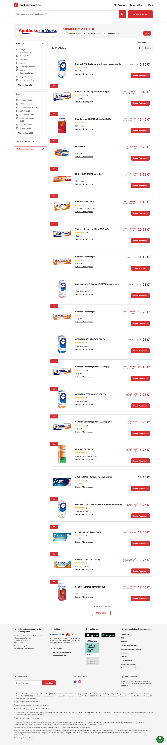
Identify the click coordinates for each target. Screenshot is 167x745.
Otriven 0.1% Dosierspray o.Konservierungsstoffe (98, 64)
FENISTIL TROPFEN (84, 449)
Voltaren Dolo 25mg (84, 201)
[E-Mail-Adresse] (28, 682)
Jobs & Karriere (126, 660)
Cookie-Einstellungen (128, 664)
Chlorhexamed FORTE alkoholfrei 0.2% (93, 119)
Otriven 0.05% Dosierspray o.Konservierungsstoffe (98, 504)
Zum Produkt (140, 268)
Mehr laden (101, 613)
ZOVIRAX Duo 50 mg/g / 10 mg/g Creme (93, 477)
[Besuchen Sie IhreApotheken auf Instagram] (79, 682)
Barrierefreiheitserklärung (130, 668)
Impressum (125, 653)
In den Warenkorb (140, 76)
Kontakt (124, 642)
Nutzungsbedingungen (129, 645)
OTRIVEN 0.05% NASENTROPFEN (90, 394)
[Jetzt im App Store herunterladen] (92, 635)
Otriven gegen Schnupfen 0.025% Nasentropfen (97, 284)
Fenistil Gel (80, 146)
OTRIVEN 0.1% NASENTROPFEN (90, 339)
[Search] (122, 14)
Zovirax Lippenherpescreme (88, 532)
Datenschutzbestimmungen (131, 649)
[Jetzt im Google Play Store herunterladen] (108, 635)
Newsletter (125, 634)
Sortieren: (142, 42)
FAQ (122, 638)
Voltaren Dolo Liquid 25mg (87, 559)
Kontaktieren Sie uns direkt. (24, 648)
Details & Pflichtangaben (84, 74)
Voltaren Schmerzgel (85, 256)
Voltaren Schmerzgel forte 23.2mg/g (92, 91)
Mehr (147, 33)
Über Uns (124, 657)
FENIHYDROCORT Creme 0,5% (89, 174)
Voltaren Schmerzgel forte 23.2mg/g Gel (93, 422)
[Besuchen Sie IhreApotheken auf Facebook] (75, 682)
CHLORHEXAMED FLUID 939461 (90, 587)
